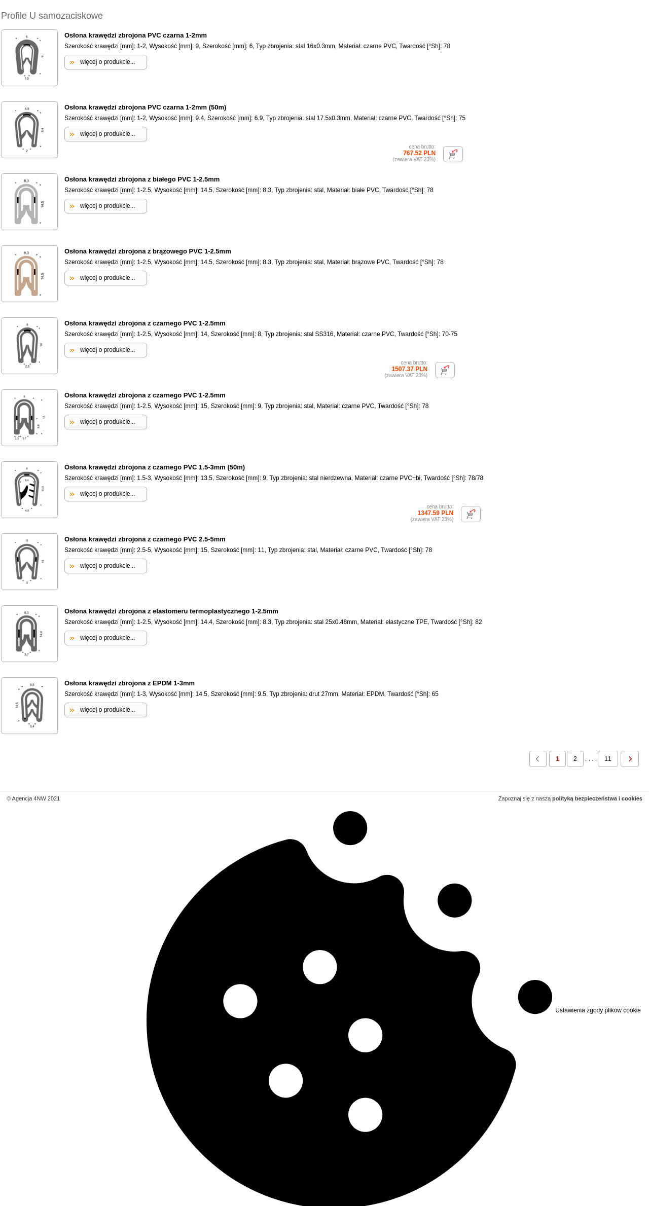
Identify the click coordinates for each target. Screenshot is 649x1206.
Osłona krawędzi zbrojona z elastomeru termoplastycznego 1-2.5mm (171, 611)
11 (607, 758)
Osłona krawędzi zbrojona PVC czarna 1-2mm (135, 35)
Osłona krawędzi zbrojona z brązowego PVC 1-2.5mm (147, 251)
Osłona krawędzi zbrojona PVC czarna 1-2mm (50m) (145, 107)
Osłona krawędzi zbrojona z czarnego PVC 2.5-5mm (145, 539)
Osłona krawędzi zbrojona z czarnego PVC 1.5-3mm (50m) (154, 467)
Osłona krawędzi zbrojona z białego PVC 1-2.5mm (142, 179)
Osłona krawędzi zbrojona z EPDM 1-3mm (129, 683)
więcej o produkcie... (107, 61)
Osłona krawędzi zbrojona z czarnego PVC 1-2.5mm (145, 323)
